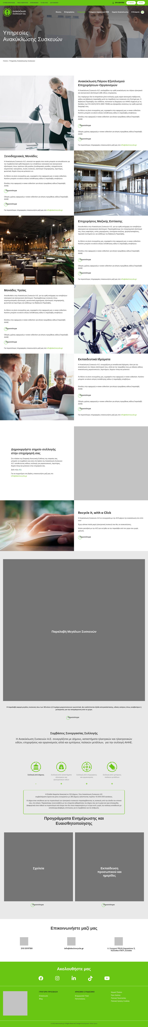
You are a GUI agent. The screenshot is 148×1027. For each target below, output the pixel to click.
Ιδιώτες (58, 12)
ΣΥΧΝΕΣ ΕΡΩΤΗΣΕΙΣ (9, 2)
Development (85, 1023)
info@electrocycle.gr (129, 145)
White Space (93, 1023)
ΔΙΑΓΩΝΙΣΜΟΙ (54, 2)
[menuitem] (142, 12)
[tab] (36, 774)
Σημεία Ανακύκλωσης (120, 12)
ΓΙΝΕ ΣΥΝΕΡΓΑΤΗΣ (22, 2)
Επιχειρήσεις (69, 12)
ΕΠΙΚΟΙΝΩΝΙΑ (34, 2)
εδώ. (20, 470)
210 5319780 (27, 959)
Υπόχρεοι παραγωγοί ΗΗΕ (99, 12)
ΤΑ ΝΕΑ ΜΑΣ (44, 2)
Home (5, 61)
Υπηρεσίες (81, 12)
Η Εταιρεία (135, 12)
